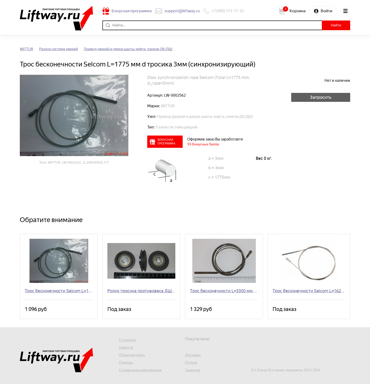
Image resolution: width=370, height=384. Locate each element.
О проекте (127, 340)
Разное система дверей (58, 49)
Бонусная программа (132, 10)
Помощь (126, 363)
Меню (345, 11)
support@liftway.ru (182, 10)
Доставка (193, 355)
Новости (126, 348)
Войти (326, 10)
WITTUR (26, 49)
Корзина (298, 10)
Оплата (191, 363)
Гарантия (192, 370)
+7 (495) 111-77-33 (227, 10)
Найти (336, 25)
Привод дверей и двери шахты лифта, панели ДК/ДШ (128, 49)
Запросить (320, 97)
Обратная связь (132, 355)
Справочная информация (140, 370)
